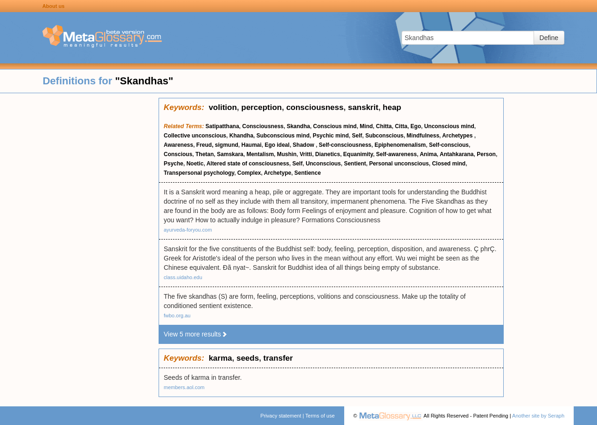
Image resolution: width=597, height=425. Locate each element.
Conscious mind (334, 126)
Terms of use (320, 415)
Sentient (355, 163)
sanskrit (363, 107)
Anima (428, 154)
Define (549, 37)
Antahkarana (457, 154)
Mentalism (260, 154)
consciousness (315, 107)
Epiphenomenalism (400, 145)
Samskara (230, 154)
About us (53, 6)
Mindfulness (423, 135)
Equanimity (358, 154)
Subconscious (384, 135)
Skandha (298, 126)
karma (220, 358)
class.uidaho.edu (183, 277)
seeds (247, 358)
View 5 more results (196, 334)
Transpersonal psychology (199, 173)
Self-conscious (449, 145)
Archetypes (458, 135)
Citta (401, 126)
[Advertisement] (79, 237)
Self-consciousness (345, 145)
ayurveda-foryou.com (188, 230)
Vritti (305, 154)
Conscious (178, 154)
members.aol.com (184, 387)
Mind (366, 126)
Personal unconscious (399, 163)
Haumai (252, 145)
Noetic (195, 163)
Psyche (173, 163)
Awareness (178, 145)
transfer (278, 358)
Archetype (278, 173)
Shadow (304, 145)
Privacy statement (280, 415)
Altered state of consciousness (248, 163)
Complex (249, 173)
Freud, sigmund (217, 145)
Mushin (287, 154)
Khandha (241, 135)
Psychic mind (330, 135)
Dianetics (327, 154)
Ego (415, 126)
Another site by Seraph (538, 415)
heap (392, 107)
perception (261, 107)
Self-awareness (396, 154)
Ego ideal (277, 145)
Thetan (204, 154)
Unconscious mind (449, 126)
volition (222, 107)
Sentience (307, 173)
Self (357, 135)
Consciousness (263, 126)
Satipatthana (222, 126)
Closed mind (448, 163)
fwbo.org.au (177, 315)
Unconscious (322, 163)
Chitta (384, 126)
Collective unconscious (195, 135)
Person (486, 154)
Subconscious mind (283, 135)
